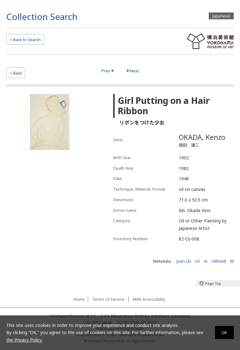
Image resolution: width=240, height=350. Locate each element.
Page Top (213, 283)
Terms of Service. (108, 299)
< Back (16, 73)
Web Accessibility (149, 299)
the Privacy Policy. (24, 340)
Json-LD (184, 261)
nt (206, 261)
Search (25, 39)
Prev (106, 71)
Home (79, 299)
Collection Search (42, 16)
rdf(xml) (219, 261)
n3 (197, 261)
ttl (232, 261)
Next (134, 71)
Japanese (221, 16)
